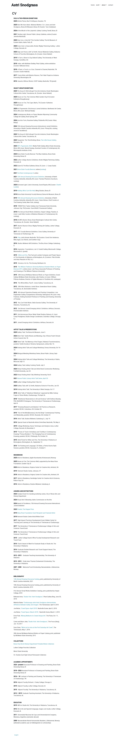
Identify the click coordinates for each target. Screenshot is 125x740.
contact (110, 5)
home (93, 5)
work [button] (97, 5)
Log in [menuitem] (16, 735)
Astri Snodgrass (24, 4)
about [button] (103, 5)
